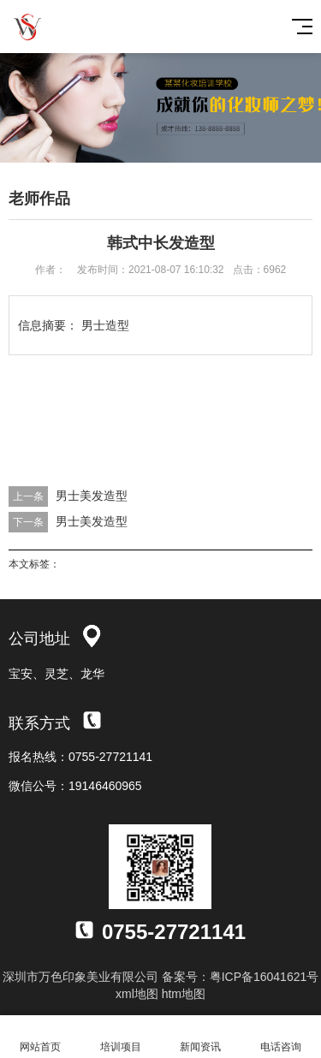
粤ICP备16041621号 (264, 977)
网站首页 (40, 1037)
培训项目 (120, 1037)
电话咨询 (281, 1037)
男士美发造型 (92, 495)
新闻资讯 (201, 1037)
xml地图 (137, 994)
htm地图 (183, 994)
